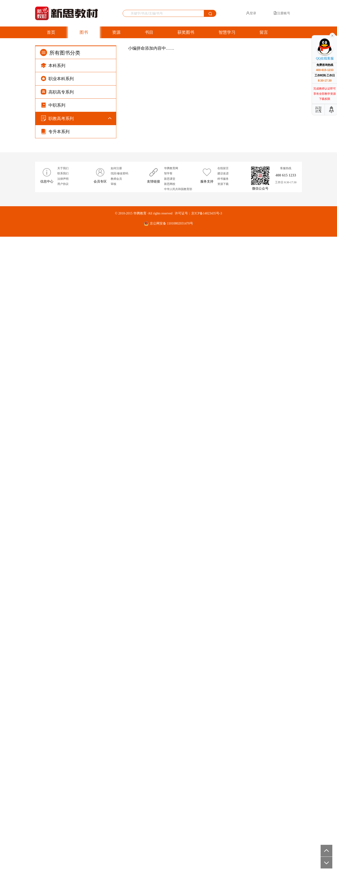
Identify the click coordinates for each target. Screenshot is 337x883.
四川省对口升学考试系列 (71, 338)
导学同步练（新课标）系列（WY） (79, 142)
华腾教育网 (171, 814)
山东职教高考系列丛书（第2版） (77, 512)
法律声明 (63, 825)
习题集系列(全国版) (67, 327)
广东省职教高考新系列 (69, 384)
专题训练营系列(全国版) (70, 315)
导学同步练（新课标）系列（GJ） (78, 131)
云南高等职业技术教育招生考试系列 (79, 604)
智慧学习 (227, 32)
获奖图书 (185, 32)
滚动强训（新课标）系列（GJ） (76, 154)
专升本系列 (55, 778)
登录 (251, 13)
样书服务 (223, 825)
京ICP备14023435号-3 (206, 859)
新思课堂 (169, 825)
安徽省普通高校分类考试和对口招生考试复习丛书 (79, 416)
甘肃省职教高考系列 (68, 638)
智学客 (168, 819)
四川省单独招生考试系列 (71, 350)
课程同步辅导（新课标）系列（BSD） (81, 223)
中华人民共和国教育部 (178, 835)
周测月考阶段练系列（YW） (74, 165)
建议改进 (223, 819)
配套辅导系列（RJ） (68, 765)
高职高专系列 (57, 92)
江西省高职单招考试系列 (71, 442)
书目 (149, 32)
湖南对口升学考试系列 (69, 546)
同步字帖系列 (63, 246)
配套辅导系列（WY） (69, 708)
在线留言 (223, 814)
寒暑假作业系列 (64, 269)
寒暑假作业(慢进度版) (69, 280)
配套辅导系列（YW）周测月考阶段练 (80, 731)
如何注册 (116, 814)
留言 (264, 32)
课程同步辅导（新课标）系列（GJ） (79, 188)
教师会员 (116, 825)
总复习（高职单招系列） (71, 696)
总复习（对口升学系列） (71, 684)
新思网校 (169, 830)
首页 (51, 32)
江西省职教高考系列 (68, 431)
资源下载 (223, 830)
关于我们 (63, 814)
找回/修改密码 (119, 819)
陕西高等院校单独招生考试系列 (76, 569)
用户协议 (63, 830)
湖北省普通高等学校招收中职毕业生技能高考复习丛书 (79, 468)
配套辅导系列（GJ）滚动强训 (74, 719)
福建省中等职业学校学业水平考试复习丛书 (79, 485)
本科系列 (53, 65)
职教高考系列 (57, 118)
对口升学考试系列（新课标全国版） (79, 292)
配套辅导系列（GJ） (68, 673)
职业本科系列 (57, 78)
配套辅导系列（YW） (69, 754)
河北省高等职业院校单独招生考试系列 (81, 523)
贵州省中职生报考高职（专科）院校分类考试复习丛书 (79, 399)
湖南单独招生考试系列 (69, 558)
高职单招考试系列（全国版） (74, 304)
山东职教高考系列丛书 (69, 500)
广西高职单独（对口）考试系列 (76, 581)
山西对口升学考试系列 (69, 615)
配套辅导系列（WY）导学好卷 (75, 742)
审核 (113, 830)
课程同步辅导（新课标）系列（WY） (80, 211)
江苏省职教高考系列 (68, 592)
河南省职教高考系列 (68, 454)
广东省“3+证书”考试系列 (71, 373)
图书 (84, 32)
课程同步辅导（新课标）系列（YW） (80, 200)
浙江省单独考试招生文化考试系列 (78, 627)
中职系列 (53, 105)
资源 (116, 32)
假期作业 (59, 661)
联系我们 (63, 819)
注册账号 (281, 13)
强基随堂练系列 (64, 257)
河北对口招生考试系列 (69, 535)
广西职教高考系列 (66, 650)
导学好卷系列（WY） (69, 177)
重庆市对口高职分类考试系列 (74, 361)
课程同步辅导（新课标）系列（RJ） (79, 234)
